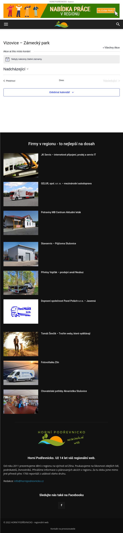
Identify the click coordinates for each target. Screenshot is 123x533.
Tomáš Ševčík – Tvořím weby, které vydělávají (65, 333)
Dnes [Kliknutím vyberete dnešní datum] (61, 80)
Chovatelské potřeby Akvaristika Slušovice (64, 391)
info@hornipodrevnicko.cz (29, 481)
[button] (5, 24)
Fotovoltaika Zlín (50, 362)
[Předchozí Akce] (9, 81)
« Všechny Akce (111, 47)
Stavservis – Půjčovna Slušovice (58, 243)
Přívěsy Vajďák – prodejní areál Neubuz (62, 272)
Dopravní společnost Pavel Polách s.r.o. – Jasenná (68, 301)
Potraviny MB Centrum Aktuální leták (61, 212)
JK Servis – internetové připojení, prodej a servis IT (68, 154)
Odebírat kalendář (59, 92)
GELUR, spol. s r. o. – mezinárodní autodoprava (66, 183)
